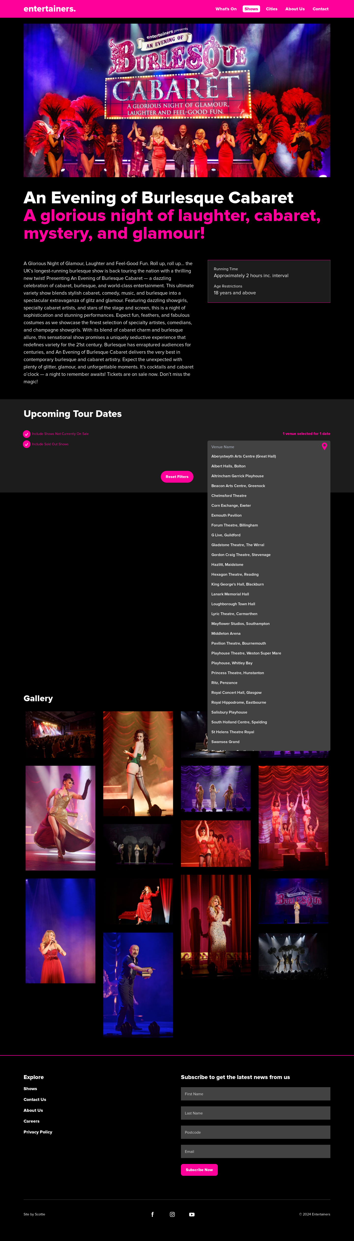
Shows (251, 9)
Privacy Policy (38, 1132)
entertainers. (50, 9)
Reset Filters (177, 476)
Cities (272, 9)
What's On (226, 9)
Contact (320, 9)
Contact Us (35, 1099)
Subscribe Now (199, 1169)
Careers (32, 1121)
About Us (295, 9)
